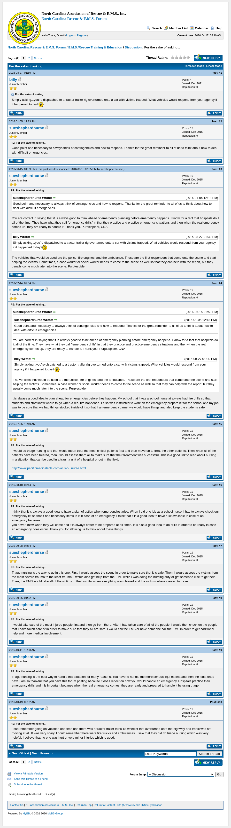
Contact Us (16, 805)
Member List (176, 28)
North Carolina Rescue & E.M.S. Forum (74, 18)
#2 (220, 121)
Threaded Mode (194, 65)
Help (216, 28)
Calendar (199, 28)
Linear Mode (214, 65)
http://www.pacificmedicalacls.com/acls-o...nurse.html (49, 468)
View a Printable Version (28, 773)
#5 (220, 423)
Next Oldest (20, 753)
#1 (220, 72)
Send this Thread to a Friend (30, 778)
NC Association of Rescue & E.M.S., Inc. (49, 805)
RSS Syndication (152, 805)
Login (69, 35)
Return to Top (84, 805)
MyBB (26, 813)
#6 (220, 485)
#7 (220, 545)
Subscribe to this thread (28, 784)
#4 (220, 283)
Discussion (133, 47)
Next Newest (41, 753)
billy (13, 80)
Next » (38, 58)
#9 (220, 649)
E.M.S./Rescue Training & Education (95, 47)
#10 (219, 702)
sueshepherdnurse (26, 128)
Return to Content (104, 805)
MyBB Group (55, 813)
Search (154, 28)
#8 (220, 597)
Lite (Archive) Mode (128, 805)
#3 (220, 169)
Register (82, 35)
